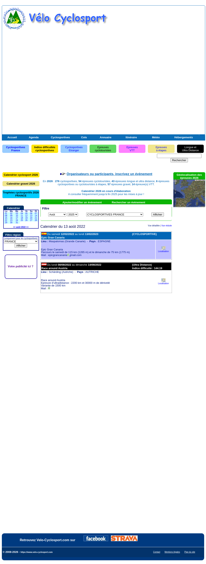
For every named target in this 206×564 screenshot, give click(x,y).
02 (11, 213)
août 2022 (20, 227)
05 (26, 213)
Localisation (163, 250)
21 (36, 218)
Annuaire (105, 137)
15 (6, 218)
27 (31, 220)
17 (17, 218)
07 (36, 213)
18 (22, 218)
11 (22, 216)
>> (27, 227)
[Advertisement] (156, 72)
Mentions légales (172, 552)
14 (36, 216)
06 (31, 213)
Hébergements (183, 137)
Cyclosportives (60, 137)
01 (6, 213)
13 (31, 216)
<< (14, 227)
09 (11, 216)
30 (11, 222)
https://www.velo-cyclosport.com (37, 552)
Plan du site (189, 552)
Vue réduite (166, 225)
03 (17, 213)
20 (31, 218)
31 (17, 222)
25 (22, 220)
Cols (84, 137)
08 (6, 216)
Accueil (12, 137)
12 (26, 216)
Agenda (34, 137)
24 (17, 220)
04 (22, 213)
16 (11, 218)
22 (6, 220)
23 (11, 220)
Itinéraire (131, 137)
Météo (156, 137)
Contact (156, 552)
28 (36, 220)
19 (26, 218)
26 (26, 220)
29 (6, 222)
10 (17, 216)
